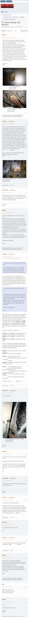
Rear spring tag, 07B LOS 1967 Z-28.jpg (14, 438)
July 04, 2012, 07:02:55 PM (7, 480)
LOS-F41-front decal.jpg (14, 86)
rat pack (4, 121)
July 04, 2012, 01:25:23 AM (7, 192)
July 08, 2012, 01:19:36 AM (7, 601)
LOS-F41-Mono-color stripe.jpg (14, 108)
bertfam (4, 451)
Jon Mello (5, 190)
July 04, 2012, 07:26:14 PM (7, 524)
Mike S (4, 35)
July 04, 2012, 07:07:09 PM (7, 499)
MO (3, 584)
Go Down (3, 30)
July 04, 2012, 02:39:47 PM (7, 256)
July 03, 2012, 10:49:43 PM (8, 123)
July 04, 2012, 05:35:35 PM (7, 453)
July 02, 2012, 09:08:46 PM (8, 37)
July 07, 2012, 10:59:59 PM (7, 586)
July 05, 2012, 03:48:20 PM (7, 557)
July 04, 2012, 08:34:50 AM (7, 212)
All (15, 30)
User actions (24, 30)
